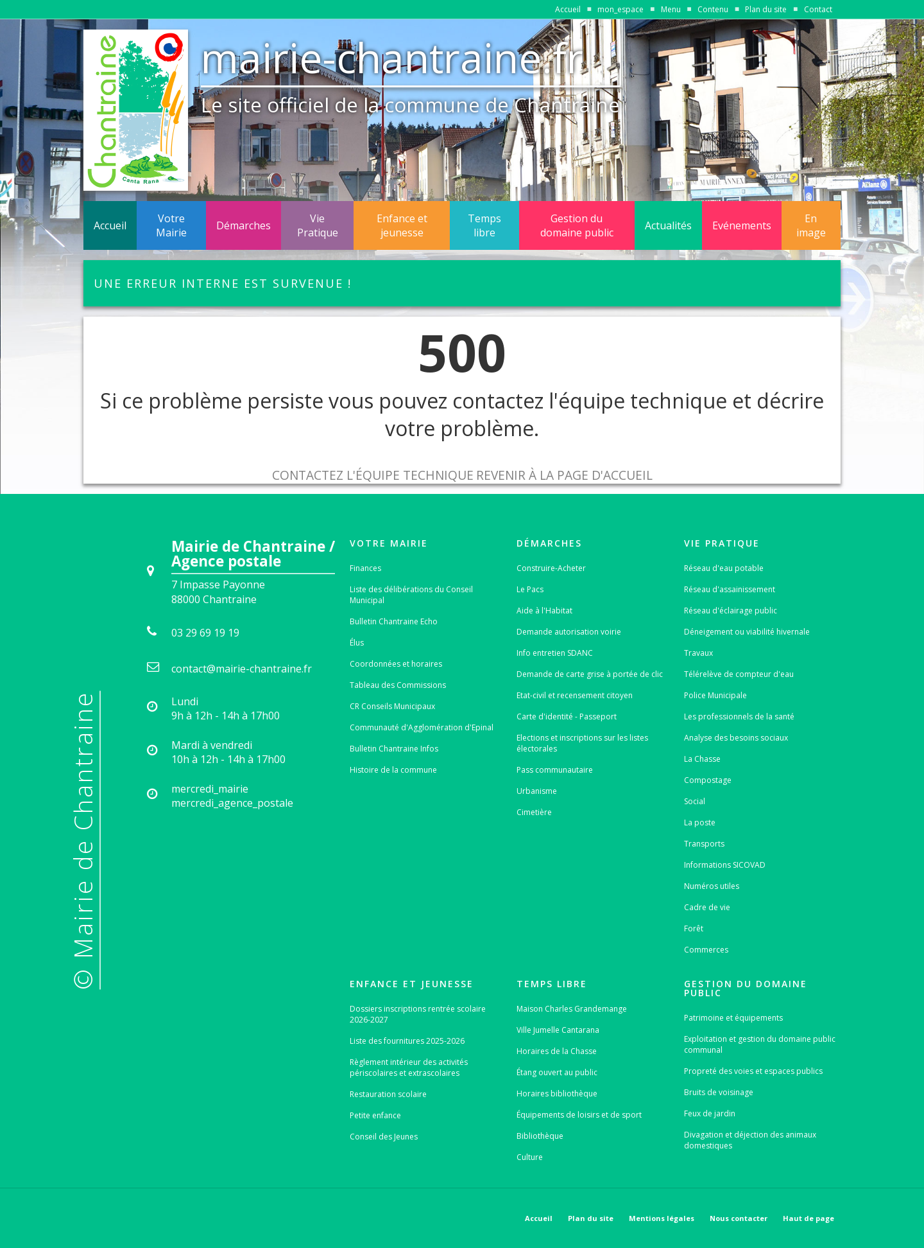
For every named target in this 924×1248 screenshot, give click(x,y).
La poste (699, 822)
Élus (357, 642)
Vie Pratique (317, 225)
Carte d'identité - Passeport (567, 716)
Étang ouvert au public (557, 1072)
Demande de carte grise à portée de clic (590, 674)
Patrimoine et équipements (733, 1017)
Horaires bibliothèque (557, 1093)
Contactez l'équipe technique (373, 475)
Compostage (708, 780)
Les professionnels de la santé (739, 716)
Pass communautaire (555, 769)
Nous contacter (738, 1218)
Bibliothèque (540, 1135)
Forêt (693, 928)
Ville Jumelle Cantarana (558, 1029)
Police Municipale (715, 695)
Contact (818, 9)
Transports (704, 843)
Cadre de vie (707, 907)
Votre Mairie (171, 225)
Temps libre (484, 225)
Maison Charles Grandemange (572, 1008)
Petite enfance (375, 1115)
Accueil (568, 9)
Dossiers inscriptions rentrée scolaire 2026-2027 (418, 1014)
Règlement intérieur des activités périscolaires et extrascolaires (409, 1067)
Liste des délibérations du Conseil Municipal (411, 595)
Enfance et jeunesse (402, 225)
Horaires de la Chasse (557, 1051)
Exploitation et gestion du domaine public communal (759, 1044)
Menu (671, 9)
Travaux (698, 652)
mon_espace (620, 9)
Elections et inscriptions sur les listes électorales (582, 743)
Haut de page (808, 1218)
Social (694, 801)
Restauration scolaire (388, 1094)
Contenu (712, 9)
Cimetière (534, 812)
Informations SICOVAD (725, 864)
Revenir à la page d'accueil (564, 475)
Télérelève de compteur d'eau (739, 674)
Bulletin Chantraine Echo (394, 621)
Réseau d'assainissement (729, 589)
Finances (365, 568)
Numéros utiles (711, 886)
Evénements (741, 225)
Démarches (243, 225)
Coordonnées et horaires (396, 663)
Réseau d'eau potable (724, 568)
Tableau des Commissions (398, 685)
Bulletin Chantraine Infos (394, 748)
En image (811, 225)
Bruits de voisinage (718, 1092)
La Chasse (702, 758)
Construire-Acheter (551, 568)
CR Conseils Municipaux (392, 706)
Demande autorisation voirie (569, 631)
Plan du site (766, 9)
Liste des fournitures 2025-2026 (407, 1040)
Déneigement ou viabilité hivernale (747, 631)
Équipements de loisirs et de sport (579, 1114)
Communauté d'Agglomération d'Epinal (421, 727)
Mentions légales (661, 1218)
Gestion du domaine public (576, 225)
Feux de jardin (709, 1113)
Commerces (706, 949)
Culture (530, 1157)
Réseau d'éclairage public (730, 610)
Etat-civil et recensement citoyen (575, 695)
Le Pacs (530, 589)
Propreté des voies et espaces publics (753, 1071)
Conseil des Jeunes (384, 1136)
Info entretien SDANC (555, 652)
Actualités (668, 225)
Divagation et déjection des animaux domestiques (750, 1140)
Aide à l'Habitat (544, 610)
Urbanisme (537, 791)
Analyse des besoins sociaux (736, 737)
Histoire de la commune (393, 769)
